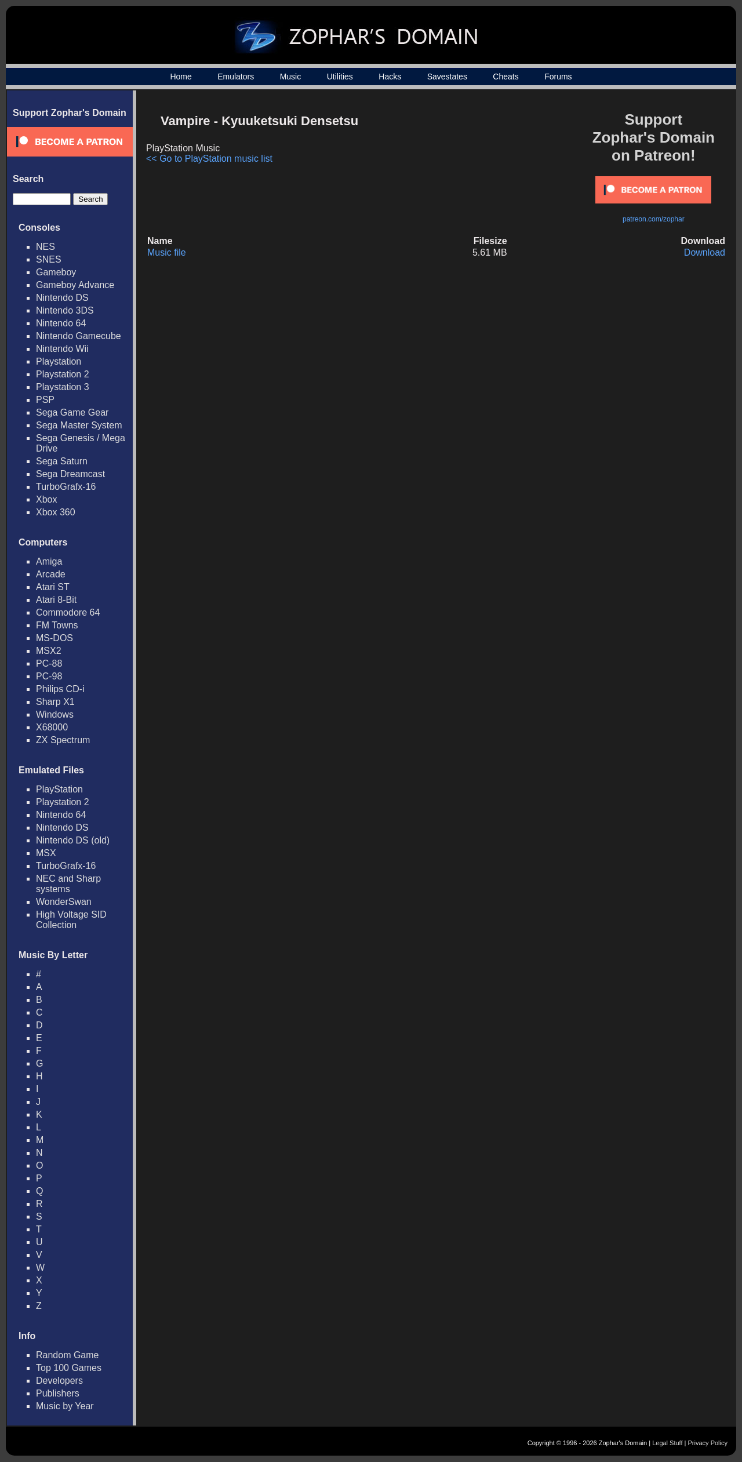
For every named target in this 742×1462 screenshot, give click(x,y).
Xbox (46, 499)
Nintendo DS (62, 298)
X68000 (52, 727)
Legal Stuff (667, 1442)
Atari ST (53, 587)
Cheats (505, 76)
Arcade (51, 574)
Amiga (49, 561)
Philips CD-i (60, 689)
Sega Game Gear (72, 412)
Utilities (340, 76)
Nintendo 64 (61, 323)
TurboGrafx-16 (66, 487)
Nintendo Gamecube (78, 336)
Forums (558, 76)
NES (45, 247)
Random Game (67, 1355)
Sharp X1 (55, 702)
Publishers (57, 1393)
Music (290, 76)
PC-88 (49, 663)
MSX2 (48, 651)
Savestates (447, 76)
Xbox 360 (55, 512)
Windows (55, 714)
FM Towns (57, 625)
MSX (46, 853)
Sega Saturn (62, 461)
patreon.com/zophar (654, 219)
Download (704, 252)
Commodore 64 (68, 612)
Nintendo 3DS (65, 310)
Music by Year (65, 1406)
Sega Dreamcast (70, 474)
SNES (48, 259)
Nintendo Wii (62, 349)
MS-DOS (54, 638)
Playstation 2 (62, 374)
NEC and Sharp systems (68, 884)
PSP (45, 400)
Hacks (390, 76)
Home (180, 76)
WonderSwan (64, 902)
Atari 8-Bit (56, 600)
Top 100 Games (68, 1368)
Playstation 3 (62, 387)
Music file (166, 252)
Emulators (235, 76)
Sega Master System (79, 425)
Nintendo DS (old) (73, 840)
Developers (59, 1380)
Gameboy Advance (75, 285)
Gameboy (56, 272)
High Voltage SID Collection (71, 920)
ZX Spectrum (63, 740)
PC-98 (49, 676)
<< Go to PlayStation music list (209, 158)
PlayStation (59, 789)
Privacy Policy (708, 1442)
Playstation (58, 361)
